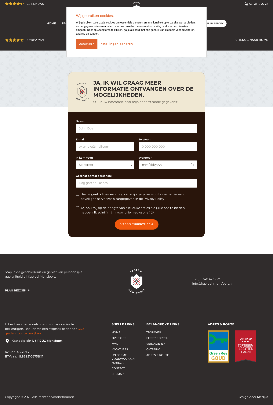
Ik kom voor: (84, 157)
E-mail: (80, 139)
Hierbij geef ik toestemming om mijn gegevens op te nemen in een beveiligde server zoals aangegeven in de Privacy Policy (132, 196)
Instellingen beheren (118, 43)
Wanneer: (145, 157)
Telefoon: (145, 139)
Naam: (80, 121)
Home (51, 23)
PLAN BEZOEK (215, 23)
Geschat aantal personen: (93, 176)
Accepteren (87, 43)
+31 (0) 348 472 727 (206, 279)
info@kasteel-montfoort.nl (212, 283)
